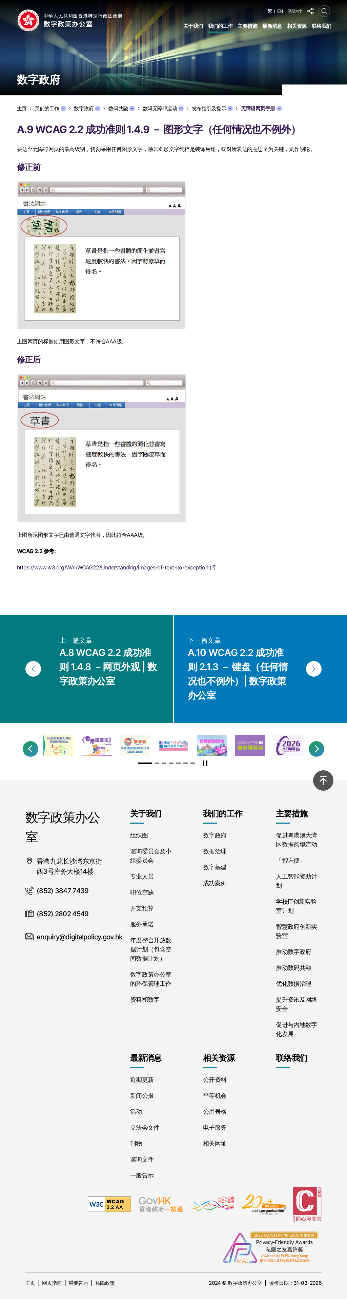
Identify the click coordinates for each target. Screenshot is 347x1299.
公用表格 (214, 1111)
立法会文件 (145, 1127)
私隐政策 (105, 1283)
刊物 (136, 1143)
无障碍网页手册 (261, 108)
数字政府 (87, 108)
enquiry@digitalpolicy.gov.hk (79, 937)
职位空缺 (142, 892)
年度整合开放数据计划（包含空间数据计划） (150, 949)
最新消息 (272, 26)
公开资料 (214, 1079)
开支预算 (142, 908)
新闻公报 (142, 1095)
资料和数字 (145, 999)
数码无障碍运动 (163, 108)
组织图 (139, 835)
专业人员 (142, 876)
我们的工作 (220, 26)
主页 (30, 1283)
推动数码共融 (293, 967)
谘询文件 (142, 1159)
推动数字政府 (293, 951)
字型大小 (295, 10)
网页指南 (52, 1283)
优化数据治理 (293, 983)
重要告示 (78, 1283)
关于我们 (193, 26)
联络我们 (321, 26)
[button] (30, 749)
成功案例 (214, 883)
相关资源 (297, 26)
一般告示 (142, 1175)
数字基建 (214, 867)
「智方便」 (290, 860)
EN (280, 11)
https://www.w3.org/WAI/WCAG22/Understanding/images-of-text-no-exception (112, 567)
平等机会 (214, 1095)
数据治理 (214, 851)
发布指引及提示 (212, 108)
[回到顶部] (323, 780)
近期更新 (142, 1079)
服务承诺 (142, 924)
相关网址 (214, 1143)
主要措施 (247, 26)
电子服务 (214, 1127)
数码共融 (121, 108)
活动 (136, 1111)
